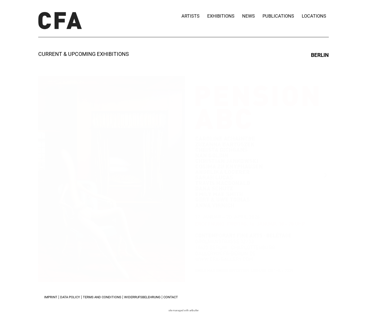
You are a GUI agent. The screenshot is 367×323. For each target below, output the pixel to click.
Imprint (50, 297)
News (248, 16)
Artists (190, 16)
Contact (170, 297)
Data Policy (70, 297)
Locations (315, 16)
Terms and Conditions (102, 297)
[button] (41, 175)
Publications (278, 16)
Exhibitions (220, 16)
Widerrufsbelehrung (142, 297)
